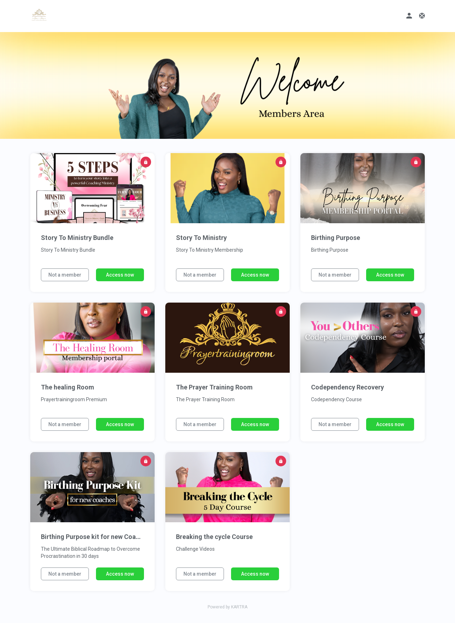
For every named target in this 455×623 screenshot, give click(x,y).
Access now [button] (120, 275)
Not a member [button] (64, 275)
